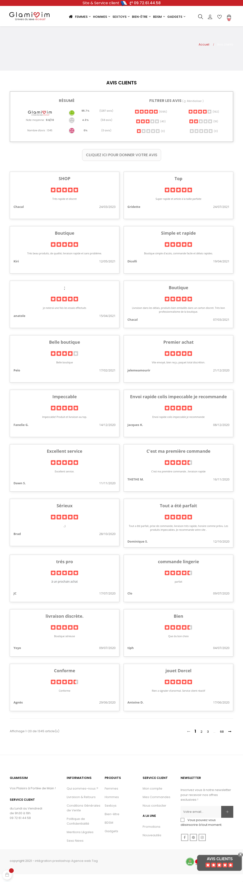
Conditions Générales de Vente (83, 815)
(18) (203, 129)
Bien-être (112, 821)
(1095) (151, 119)
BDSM (109, 830)
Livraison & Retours (81, 804)
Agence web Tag (84, 868)
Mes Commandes (156, 804)
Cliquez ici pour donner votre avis (121, 162)
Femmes (111, 796)
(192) (203, 119)
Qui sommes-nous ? (82, 796)
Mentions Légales (80, 839)
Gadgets (111, 838)
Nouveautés (152, 843)
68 (222, 739)
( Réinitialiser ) (193, 109)
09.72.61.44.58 (147, 3)
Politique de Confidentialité (78, 828)
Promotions (151, 834)
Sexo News (75, 848)
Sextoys (111, 813)
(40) (151, 129)
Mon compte (152, 796)
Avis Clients (220, 859)
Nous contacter (154, 813)
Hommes (112, 804)
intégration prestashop (52, 868)
